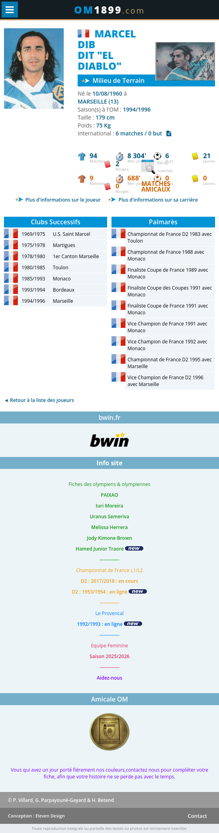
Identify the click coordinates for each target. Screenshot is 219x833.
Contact (197, 815)
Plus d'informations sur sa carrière (152, 199)
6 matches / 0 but (143, 133)
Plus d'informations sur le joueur (58, 199)
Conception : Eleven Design (36, 816)
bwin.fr (110, 417)
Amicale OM (109, 699)
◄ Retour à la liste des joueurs (39, 400)
